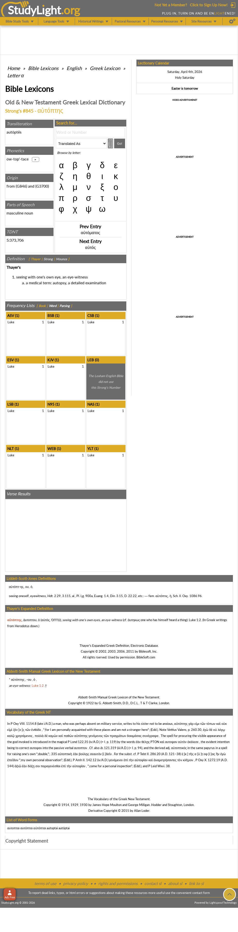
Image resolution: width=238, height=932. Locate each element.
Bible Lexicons (43, 68)
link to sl (196, 883)
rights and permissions (118, 883)
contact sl (152, 883)
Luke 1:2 (195, 620)
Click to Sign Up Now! (208, 4)
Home (13, 68)
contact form (201, 893)
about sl (175, 883)
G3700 (42, 186)
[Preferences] (232, 21)
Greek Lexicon (105, 68)
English (74, 68)
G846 (21, 186)
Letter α (15, 75)
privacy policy (75, 883)
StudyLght (34, 10)
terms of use (45, 883)
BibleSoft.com (145, 657)
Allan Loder (141, 811)
